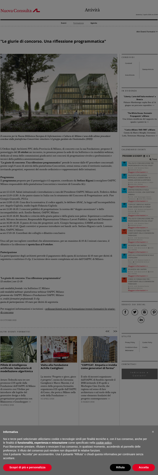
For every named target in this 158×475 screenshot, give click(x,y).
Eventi (63, 23)
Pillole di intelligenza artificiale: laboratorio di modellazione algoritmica (16, 368)
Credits (145, 347)
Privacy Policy (130, 342)
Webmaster (129, 350)
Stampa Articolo (148, 69)
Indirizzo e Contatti (139, 374)
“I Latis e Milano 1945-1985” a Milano (139, 130)
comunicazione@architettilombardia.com (103, 461)
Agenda (94, 23)
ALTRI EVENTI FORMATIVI (15, 332)
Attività (92, 10)
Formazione (78, 23)
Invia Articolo (130, 75)
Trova (154, 159)
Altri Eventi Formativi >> (147, 31)
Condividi (128, 63)
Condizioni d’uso (131, 347)
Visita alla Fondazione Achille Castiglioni (54, 366)
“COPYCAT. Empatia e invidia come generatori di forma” (99, 366)
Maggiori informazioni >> (138, 172)
